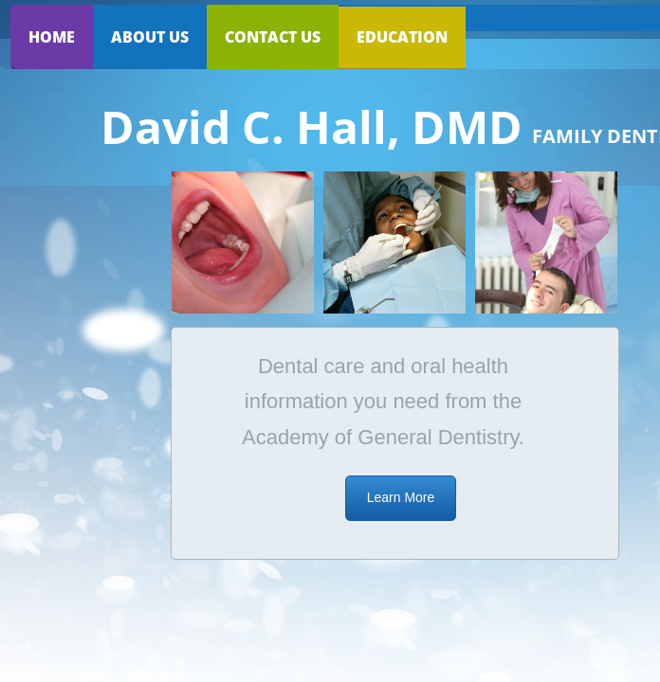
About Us (150, 37)
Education (402, 37)
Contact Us (273, 37)
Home (51, 37)
